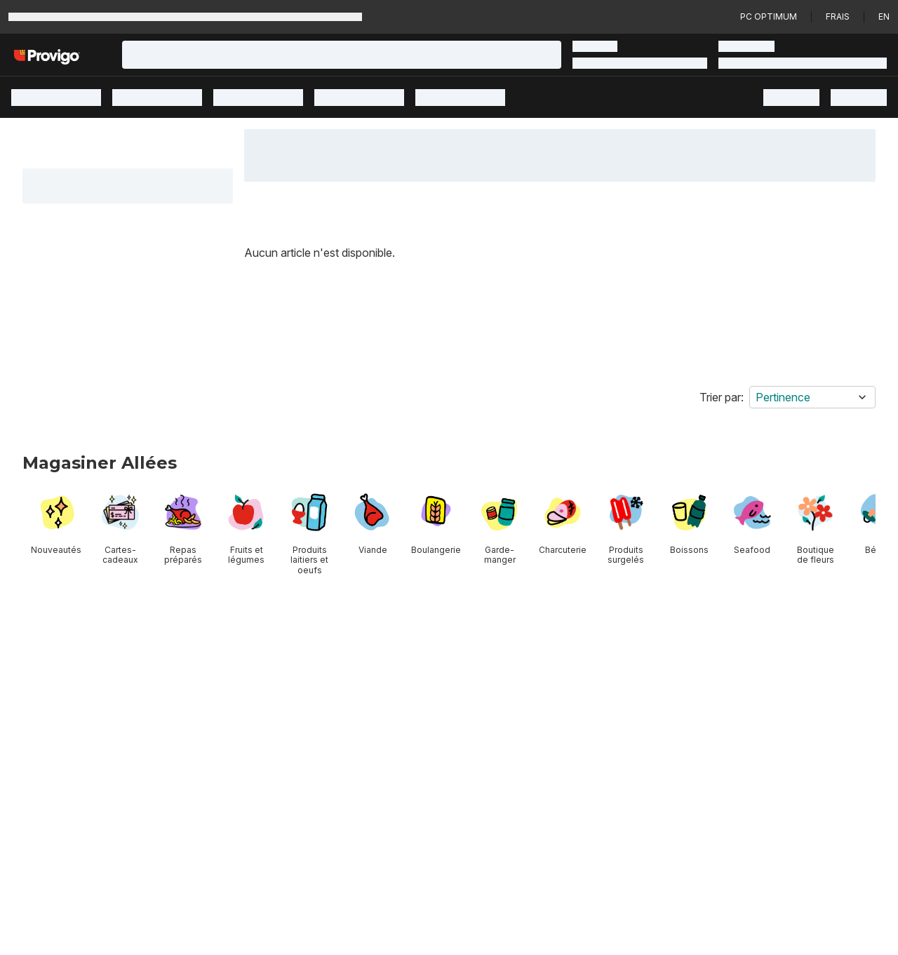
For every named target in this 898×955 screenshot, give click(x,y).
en (884, 16)
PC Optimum (768, 16)
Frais (838, 16)
